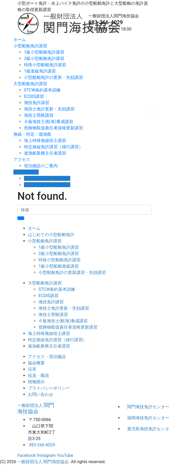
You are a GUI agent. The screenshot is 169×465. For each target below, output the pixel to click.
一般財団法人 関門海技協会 (43, 461)
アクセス (21, 159)
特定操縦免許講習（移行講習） (53, 146)
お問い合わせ (40, 394)
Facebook (26, 455)
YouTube (65, 455)
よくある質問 (26, 172)
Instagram (46, 455)
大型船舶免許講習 (30, 83)
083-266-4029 (105, 22)
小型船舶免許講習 (30, 45)
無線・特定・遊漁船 (32, 134)
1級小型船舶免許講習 (44, 52)
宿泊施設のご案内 (41, 165)
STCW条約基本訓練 (42, 90)
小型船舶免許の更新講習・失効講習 (72, 272)
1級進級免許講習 (40, 71)
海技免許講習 (36, 102)
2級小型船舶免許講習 (44, 58)
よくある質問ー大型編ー (47, 184)
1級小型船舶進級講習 (58, 266)
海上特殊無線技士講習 (45, 140)
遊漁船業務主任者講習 (45, 153)
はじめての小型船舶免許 (51, 234)
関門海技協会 (35, 408)
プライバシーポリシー (49, 388)
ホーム (19, 39)
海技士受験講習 (38, 115)
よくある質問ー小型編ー (47, 178)
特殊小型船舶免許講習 (45, 64)
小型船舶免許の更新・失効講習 (53, 77)
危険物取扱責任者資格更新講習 (53, 127)
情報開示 (36, 381)
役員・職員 (38, 375)
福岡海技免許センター (139, 417)
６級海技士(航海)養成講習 (48, 121)
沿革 (32, 369)
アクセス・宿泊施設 (47, 356)
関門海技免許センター (139, 406)
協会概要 (36, 362)
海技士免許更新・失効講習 (49, 108)
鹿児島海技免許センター (139, 428)
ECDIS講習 (34, 96)
